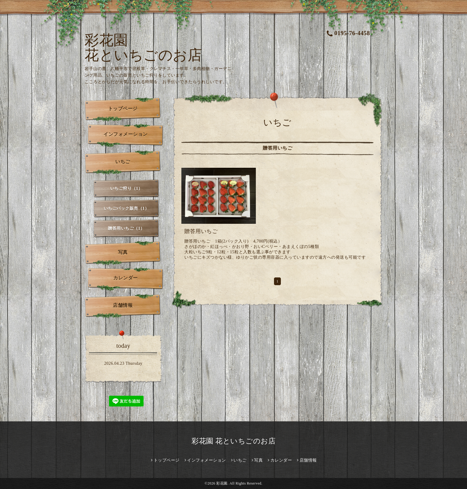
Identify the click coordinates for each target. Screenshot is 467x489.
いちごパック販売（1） (126, 208)
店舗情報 (123, 305)
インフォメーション (125, 134)
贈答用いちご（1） (126, 228)
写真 (123, 252)
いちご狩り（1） (126, 188)
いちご (122, 161)
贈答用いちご (200, 231)
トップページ (123, 108)
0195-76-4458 (348, 33)
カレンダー (125, 277)
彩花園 (222, 483)
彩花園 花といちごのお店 (143, 47)
